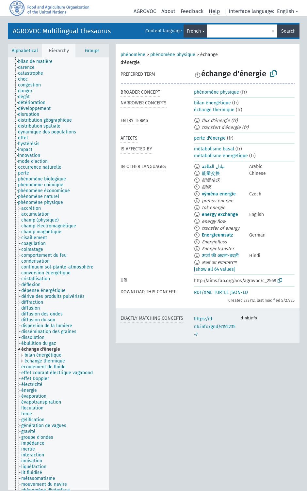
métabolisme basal (214, 149)
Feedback (192, 11)
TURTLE (221, 292)
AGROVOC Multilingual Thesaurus (62, 31)
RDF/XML (203, 292)
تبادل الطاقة (213, 166)
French (194, 31)
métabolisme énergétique (221, 156)
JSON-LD (239, 292)
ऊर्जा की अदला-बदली (220, 255)
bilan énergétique (212, 103)
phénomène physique (172, 54)
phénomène (133, 54)
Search (288, 31)
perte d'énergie (210, 138)
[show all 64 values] (214, 269)
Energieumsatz (217, 235)
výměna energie (219, 194)
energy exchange (220, 214)
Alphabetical (25, 51)
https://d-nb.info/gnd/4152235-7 (214, 326)
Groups (92, 51)
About (168, 11)
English (285, 11)
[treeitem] (38, 62)
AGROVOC (145, 11)
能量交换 (211, 173)
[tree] (58, 273)
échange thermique (214, 110)
